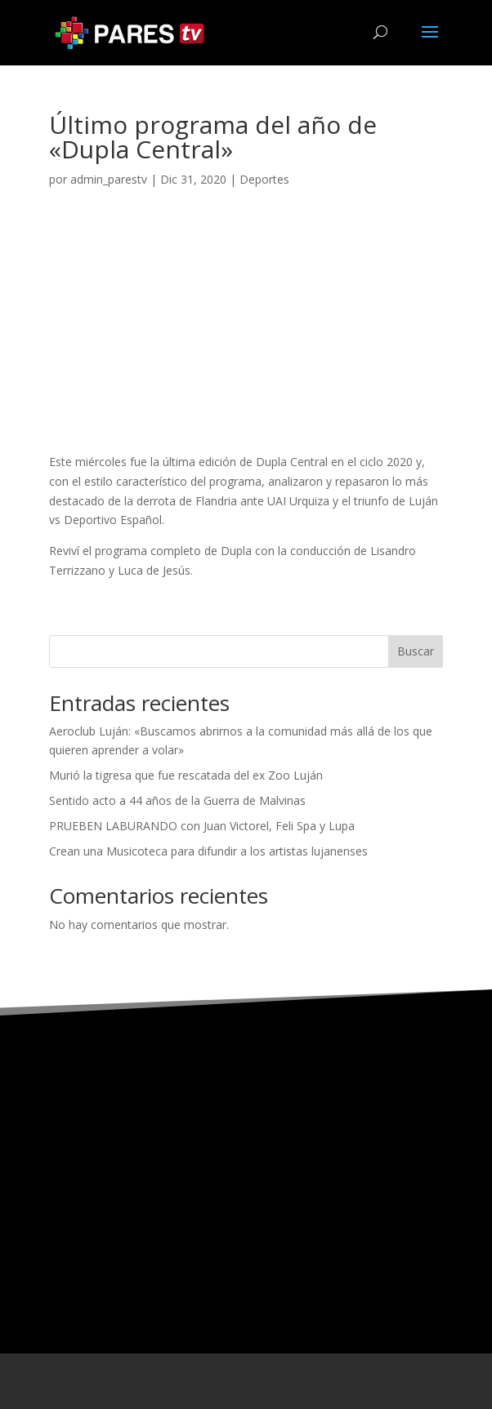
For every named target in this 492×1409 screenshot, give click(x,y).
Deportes (264, 179)
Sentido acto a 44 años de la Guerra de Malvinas (177, 800)
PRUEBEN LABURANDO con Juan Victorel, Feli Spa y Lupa (202, 825)
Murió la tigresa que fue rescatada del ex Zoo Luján (186, 775)
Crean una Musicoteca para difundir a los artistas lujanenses (208, 851)
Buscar (415, 651)
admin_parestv (108, 179)
